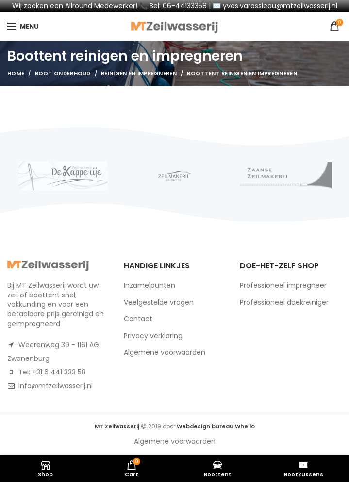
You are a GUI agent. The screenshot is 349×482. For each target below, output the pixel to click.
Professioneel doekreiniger (284, 302)
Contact (138, 319)
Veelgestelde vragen (159, 302)
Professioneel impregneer (283, 285)
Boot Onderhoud (63, 73)
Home (15, 73)
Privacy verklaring (153, 336)
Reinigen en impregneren (139, 73)
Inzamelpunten (149, 285)
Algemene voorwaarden (164, 352)
